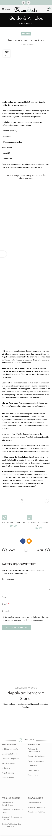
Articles (29, 23)
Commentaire (8, 578)
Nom (4, 597)
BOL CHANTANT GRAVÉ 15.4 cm (38, 524)
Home (21, 23)
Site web (5, 611)
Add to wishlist (21, 500)
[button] (4, 517)
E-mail (5, 604)
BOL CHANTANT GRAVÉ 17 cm (13, 523)
